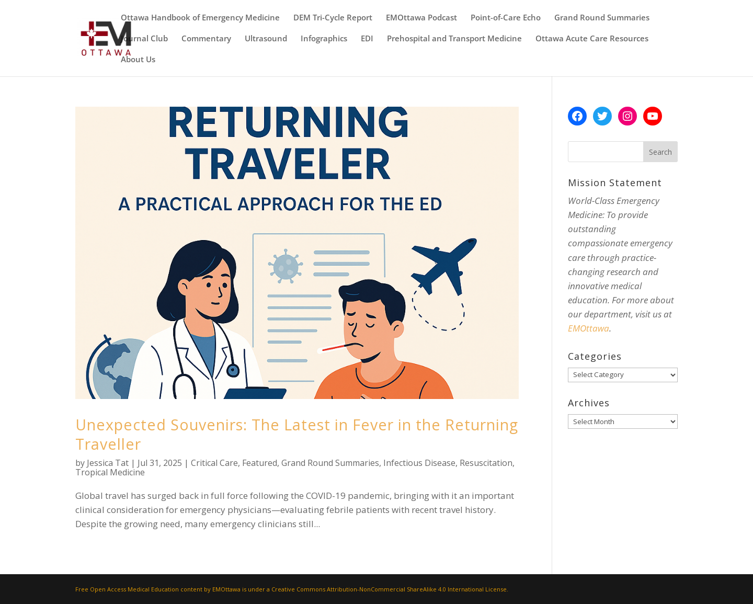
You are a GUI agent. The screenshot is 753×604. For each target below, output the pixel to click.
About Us (138, 59)
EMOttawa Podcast (421, 18)
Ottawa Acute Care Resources (591, 39)
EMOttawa (588, 328)
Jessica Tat (108, 463)
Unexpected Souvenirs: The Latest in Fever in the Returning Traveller (296, 434)
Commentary (206, 39)
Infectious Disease (419, 463)
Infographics (324, 39)
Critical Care (214, 463)
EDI (367, 39)
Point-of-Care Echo (506, 18)
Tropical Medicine (110, 472)
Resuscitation (486, 463)
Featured (259, 463)
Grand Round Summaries (601, 18)
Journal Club (144, 39)
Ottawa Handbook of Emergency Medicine (200, 18)
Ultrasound (266, 39)
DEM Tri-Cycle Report (332, 18)
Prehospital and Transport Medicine (454, 39)
